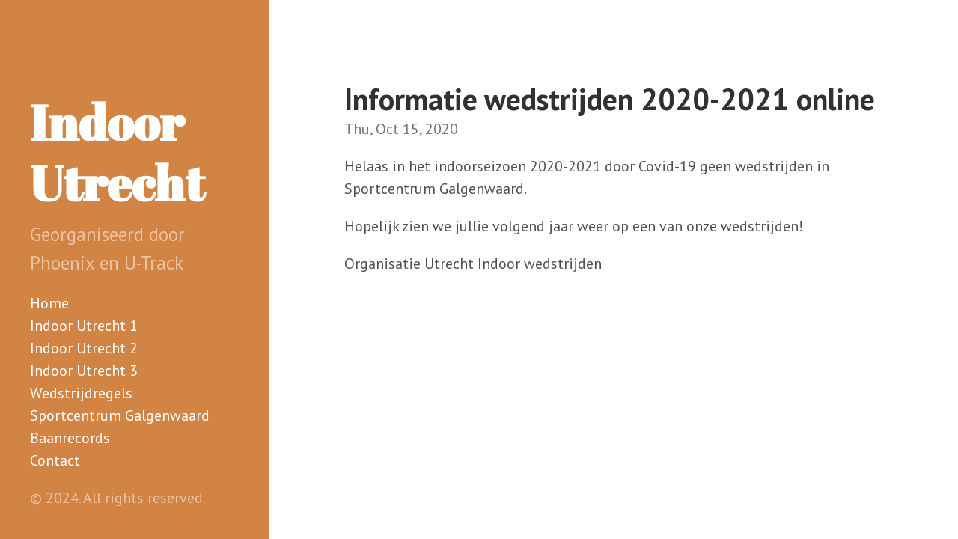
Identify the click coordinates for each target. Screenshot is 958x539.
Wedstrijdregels (81, 393)
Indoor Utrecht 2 (84, 348)
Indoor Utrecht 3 (84, 370)
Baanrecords (70, 438)
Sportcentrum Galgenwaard (120, 415)
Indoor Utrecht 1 (84, 325)
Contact (55, 460)
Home (49, 303)
